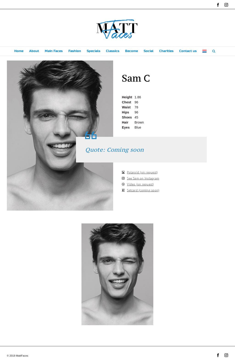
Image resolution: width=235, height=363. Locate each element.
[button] (213, 51)
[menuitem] (204, 51)
